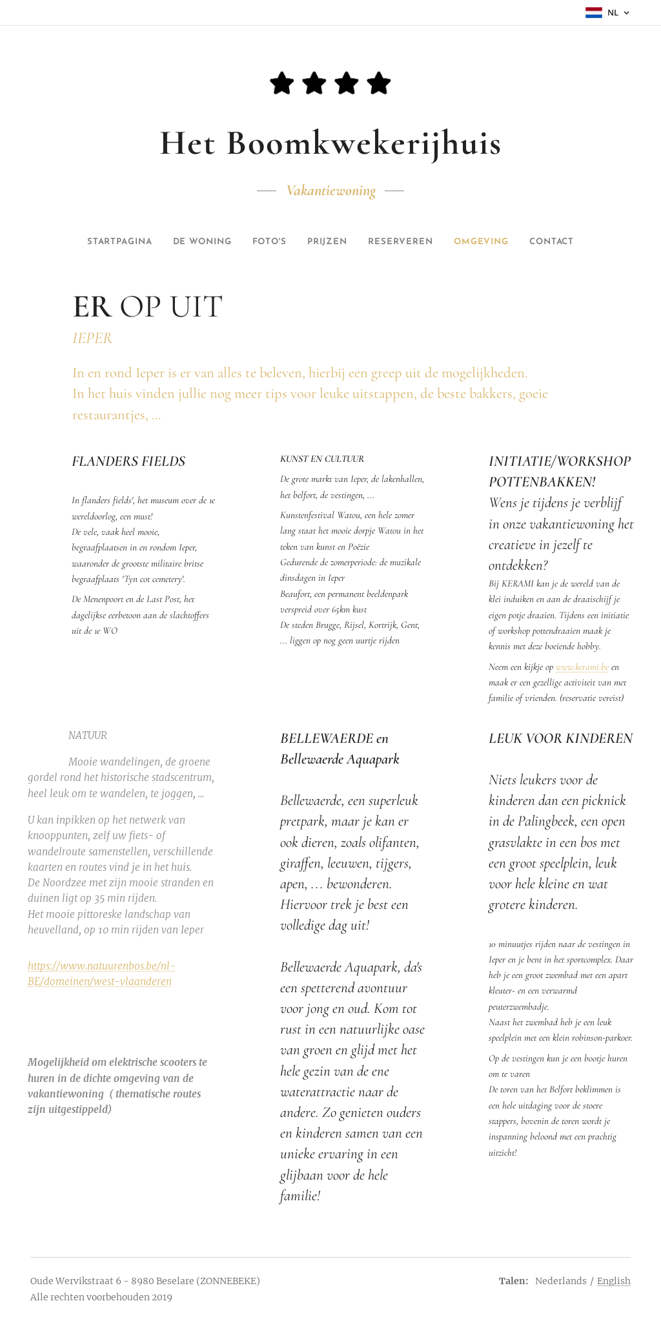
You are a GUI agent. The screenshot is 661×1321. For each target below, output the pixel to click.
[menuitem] (75, 242)
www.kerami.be (582, 666)
